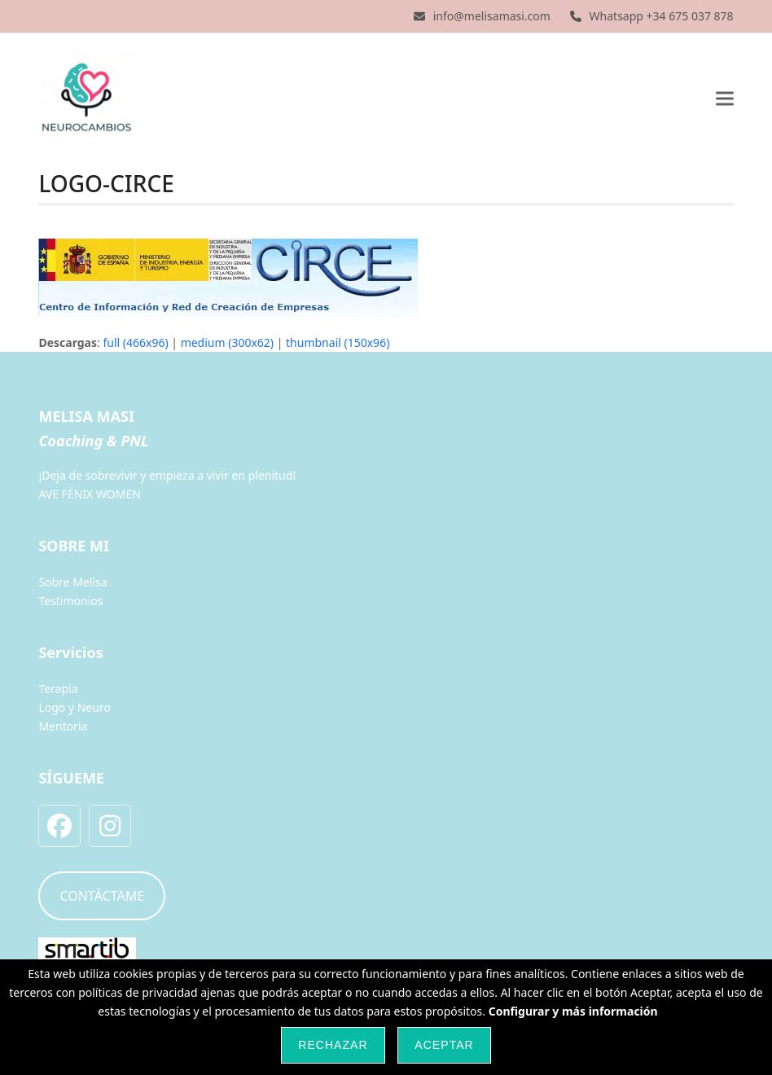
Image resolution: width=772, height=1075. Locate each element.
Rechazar (332, 1044)
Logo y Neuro (74, 707)
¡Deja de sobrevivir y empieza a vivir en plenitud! (167, 475)
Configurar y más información (573, 1011)
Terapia (57, 688)
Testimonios (70, 600)
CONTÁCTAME (101, 896)
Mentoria (62, 726)
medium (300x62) (227, 342)
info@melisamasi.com (491, 16)
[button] (725, 98)
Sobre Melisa (72, 582)
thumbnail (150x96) (337, 342)
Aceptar (444, 1044)
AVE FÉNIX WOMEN (89, 494)
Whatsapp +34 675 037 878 (662, 16)
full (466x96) (135, 342)
